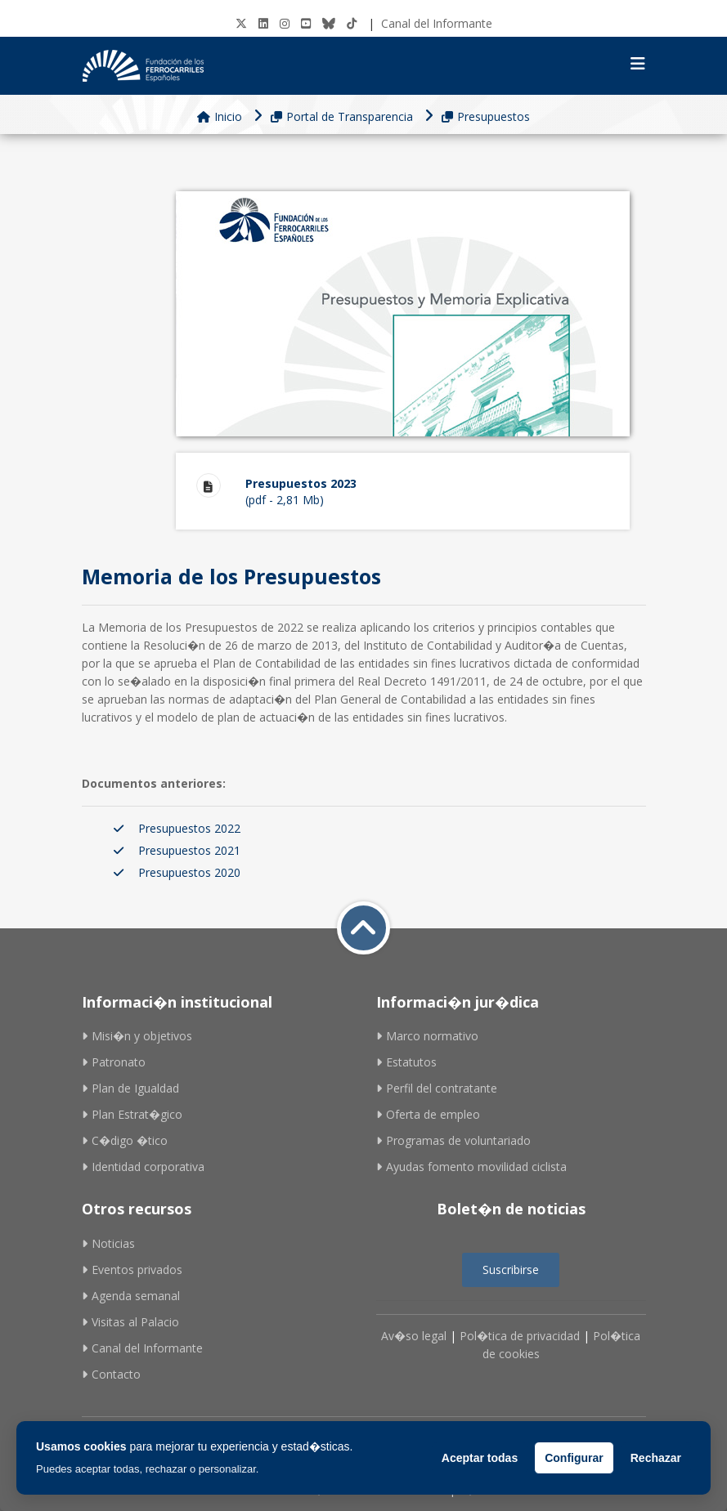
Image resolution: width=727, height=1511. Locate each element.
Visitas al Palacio (130, 1322)
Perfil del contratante (436, 1088)
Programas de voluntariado (453, 1140)
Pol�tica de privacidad (520, 1335)
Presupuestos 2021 (189, 850)
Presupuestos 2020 (189, 872)
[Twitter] (241, 23)
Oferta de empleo (428, 1114)
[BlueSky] (328, 23)
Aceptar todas (480, 1457)
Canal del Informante (436, 23)
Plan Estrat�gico (132, 1114)
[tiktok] (352, 23)
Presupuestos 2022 (189, 828)
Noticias (108, 1243)
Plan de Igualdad (130, 1088)
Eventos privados (132, 1269)
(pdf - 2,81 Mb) (427, 490)
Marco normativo (427, 1036)
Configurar (574, 1457)
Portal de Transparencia (342, 116)
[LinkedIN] (263, 23)
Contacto (111, 1374)
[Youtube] (306, 23)
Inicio (219, 116)
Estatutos (406, 1062)
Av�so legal (414, 1335)
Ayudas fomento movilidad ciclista (471, 1166)
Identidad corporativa (143, 1166)
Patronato (114, 1062)
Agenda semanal (131, 1295)
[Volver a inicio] (363, 927)
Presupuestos (486, 116)
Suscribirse (510, 1269)
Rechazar (656, 1457)
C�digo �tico (125, 1140)
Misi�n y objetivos (137, 1036)
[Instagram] (284, 23)
